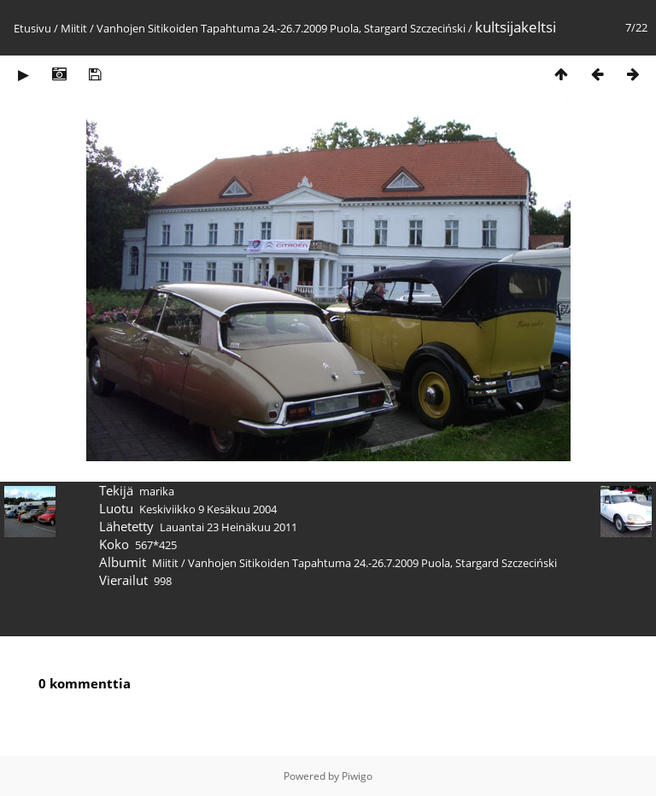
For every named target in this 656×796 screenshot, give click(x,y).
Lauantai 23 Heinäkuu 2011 (228, 527)
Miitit (74, 28)
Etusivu (32, 28)
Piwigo (357, 776)
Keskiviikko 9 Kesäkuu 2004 (208, 509)
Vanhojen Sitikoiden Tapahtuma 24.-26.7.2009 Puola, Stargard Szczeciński (281, 28)
